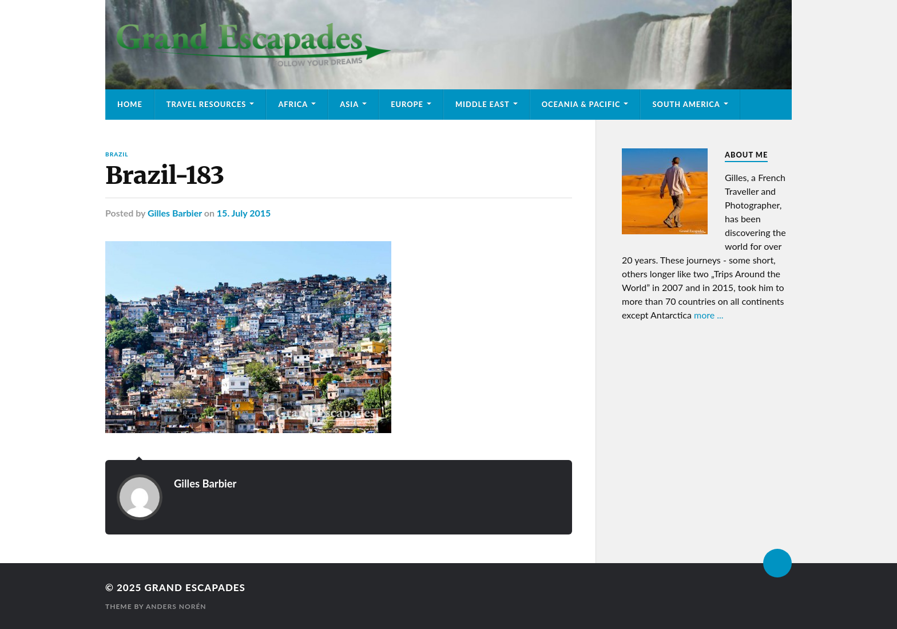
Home (129, 104)
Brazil (116, 154)
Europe (407, 104)
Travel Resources (206, 104)
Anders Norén (176, 606)
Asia (349, 104)
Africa (293, 104)
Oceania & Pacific (581, 104)
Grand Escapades (194, 587)
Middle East (482, 104)
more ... (709, 314)
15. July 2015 (244, 212)
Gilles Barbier (175, 212)
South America (686, 104)
